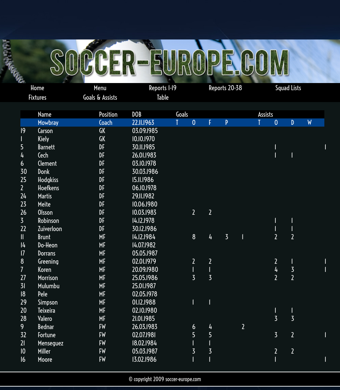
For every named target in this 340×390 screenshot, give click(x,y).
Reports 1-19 (162, 88)
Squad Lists (288, 88)
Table (163, 97)
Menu (100, 88)
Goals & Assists (100, 97)
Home (37, 88)
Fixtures (37, 97)
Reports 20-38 (225, 88)
